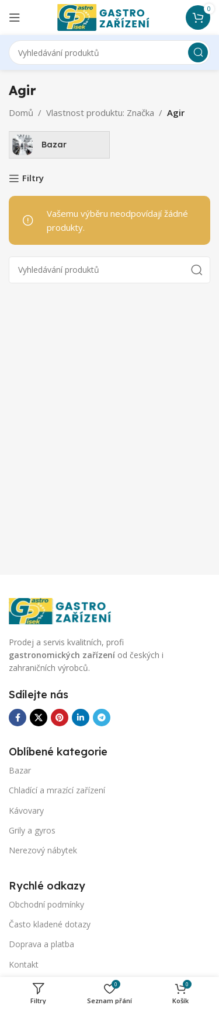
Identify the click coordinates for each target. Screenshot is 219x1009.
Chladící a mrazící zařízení (57, 790)
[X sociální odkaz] (38, 717)
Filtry (33, 178)
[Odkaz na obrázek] (67, 610)
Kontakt (24, 964)
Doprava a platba (41, 944)
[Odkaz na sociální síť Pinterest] (59, 717)
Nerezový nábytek (43, 850)
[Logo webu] (109, 16)
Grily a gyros (32, 830)
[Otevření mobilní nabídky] (14, 17)
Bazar (20, 770)
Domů (21, 112)
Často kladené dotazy (50, 924)
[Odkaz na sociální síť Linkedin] (80, 717)
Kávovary (26, 810)
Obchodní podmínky (46, 904)
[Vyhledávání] (109, 52)
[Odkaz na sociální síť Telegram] (101, 717)
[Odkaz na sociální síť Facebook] (17, 717)
